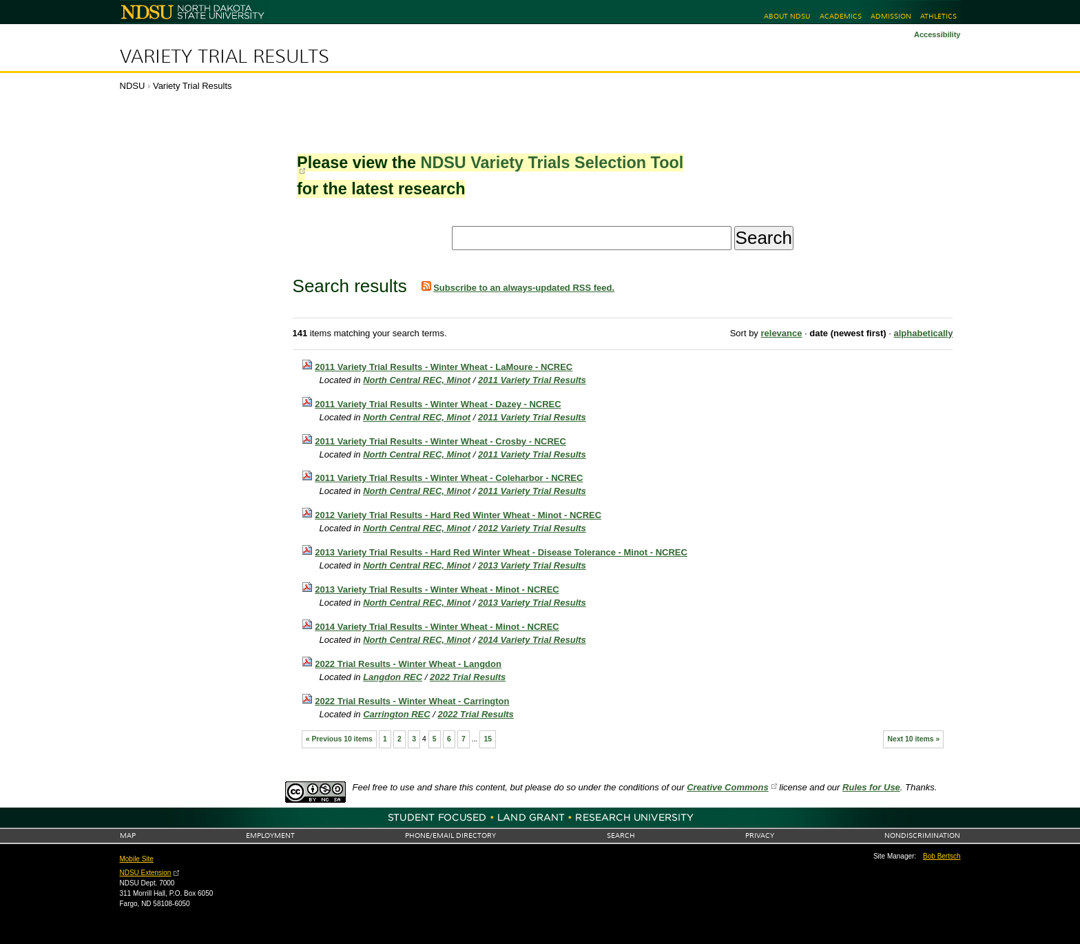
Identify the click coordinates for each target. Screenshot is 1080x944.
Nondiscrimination (922, 835)
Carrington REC (396, 714)
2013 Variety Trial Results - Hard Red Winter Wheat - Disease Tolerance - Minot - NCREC (501, 552)
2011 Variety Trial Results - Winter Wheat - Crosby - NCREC (440, 441)
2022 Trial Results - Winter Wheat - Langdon (408, 664)
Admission (891, 16)
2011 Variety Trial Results (532, 380)
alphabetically (923, 333)
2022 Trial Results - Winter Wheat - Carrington (412, 701)
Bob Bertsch (941, 856)
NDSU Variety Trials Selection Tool (551, 163)
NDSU (132, 86)
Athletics (938, 16)
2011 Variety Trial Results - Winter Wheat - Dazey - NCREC (438, 404)
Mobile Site (137, 859)
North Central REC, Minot (416, 380)
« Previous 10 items (339, 739)
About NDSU (787, 16)
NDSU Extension (146, 872)
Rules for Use (871, 787)
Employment (270, 835)
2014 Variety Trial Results (532, 640)
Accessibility (937, 34)
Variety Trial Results (224, 56)
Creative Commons (727, 787)
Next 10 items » (914, 739)
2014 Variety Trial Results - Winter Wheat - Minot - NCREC (437, 627)
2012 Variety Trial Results (532, 528)
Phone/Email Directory (450, 835)
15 (488, 739)
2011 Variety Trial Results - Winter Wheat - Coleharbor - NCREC (449, 478)
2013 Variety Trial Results (532, 565)
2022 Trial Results (468, 677)
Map (128, 835)
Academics (841, 16)
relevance (781, 333)
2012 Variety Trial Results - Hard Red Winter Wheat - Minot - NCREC (458, 515)
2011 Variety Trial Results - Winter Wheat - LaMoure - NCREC (443, 367)
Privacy (759, 835)
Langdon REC (392, 677)
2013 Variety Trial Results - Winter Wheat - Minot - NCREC (437, 589)
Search (621, 835)
